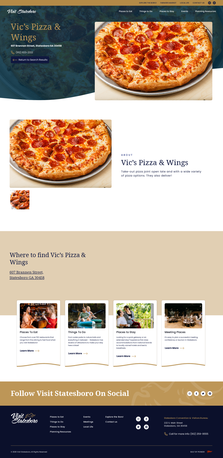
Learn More (27, 350)
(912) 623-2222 (22, 52)
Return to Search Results (30, 59)
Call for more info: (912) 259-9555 (186, 434)
